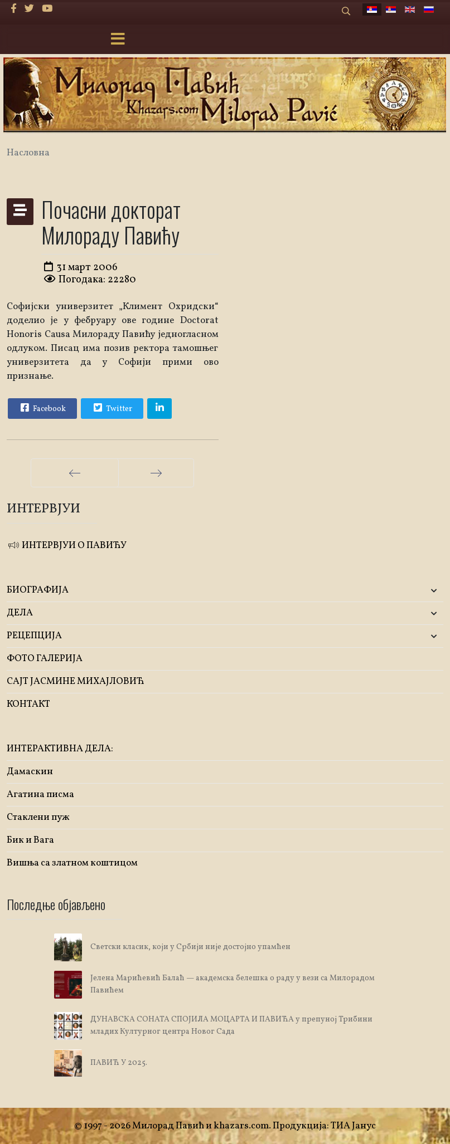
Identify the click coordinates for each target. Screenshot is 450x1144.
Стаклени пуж (38, 817)
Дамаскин (30, 771)
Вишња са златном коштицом (72, 863)
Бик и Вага (30, 840)
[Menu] (118, 40)
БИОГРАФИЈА (38, 590)
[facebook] (14, 9)
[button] (371, 590)
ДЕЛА (20, 613)
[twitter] (29, 9)
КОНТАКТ (28, 704)
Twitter (111, 407)
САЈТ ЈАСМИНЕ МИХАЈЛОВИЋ (75, 681)
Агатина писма (40, 794)
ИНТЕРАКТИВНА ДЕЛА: (60, 748)
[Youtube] (47, 9)
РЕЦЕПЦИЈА (34, 635)
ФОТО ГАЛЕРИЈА (45, 658)
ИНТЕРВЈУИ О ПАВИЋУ (67, 545)
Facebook (42, 407)
